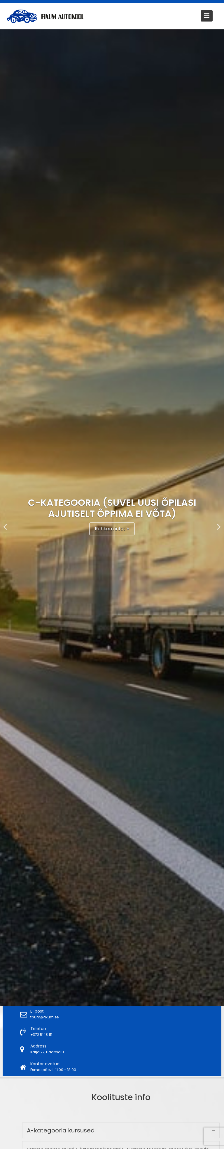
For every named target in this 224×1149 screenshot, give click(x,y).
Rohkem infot (112, 528)
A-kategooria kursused (62, 1131)
